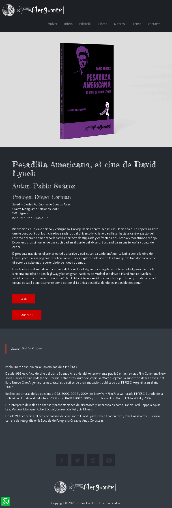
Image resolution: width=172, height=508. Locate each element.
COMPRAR (26, 315)
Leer (23, 299)
